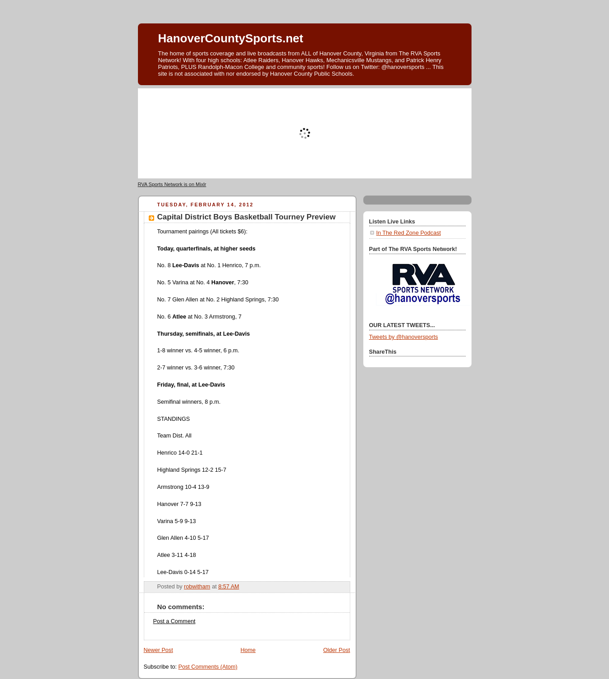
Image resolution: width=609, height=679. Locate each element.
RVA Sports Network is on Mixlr (172, 184)
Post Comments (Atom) (208, 667)
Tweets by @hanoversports (403, 337)
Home (248, 650)
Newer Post (158, 650)
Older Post (336, 650)
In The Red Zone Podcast (408, 233)
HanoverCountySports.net (230, 38)
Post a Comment (174, 621)
